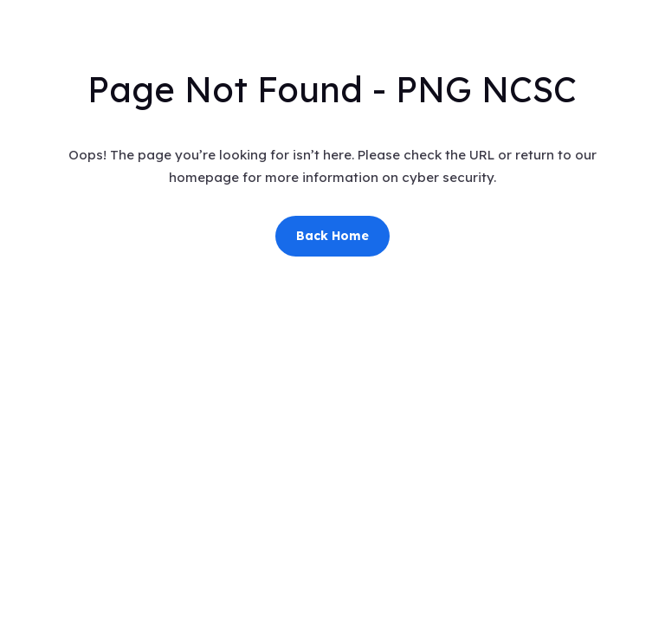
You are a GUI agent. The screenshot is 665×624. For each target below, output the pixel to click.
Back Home (332, 236)
